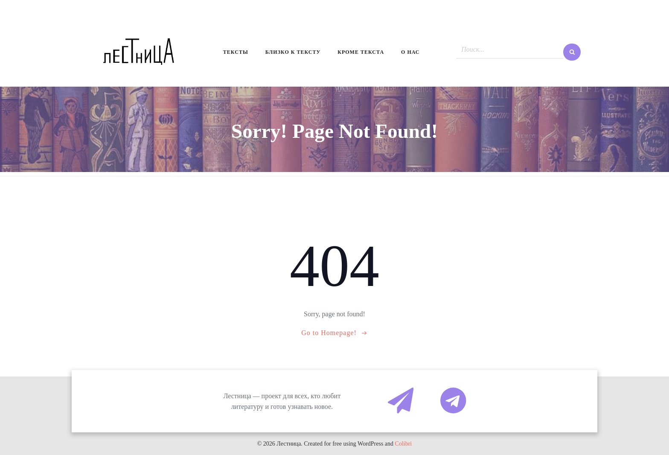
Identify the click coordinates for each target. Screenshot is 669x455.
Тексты (235, 52)
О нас (410, 52)
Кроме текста (360, 52)
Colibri (403, 443)
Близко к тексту (293, 52)
